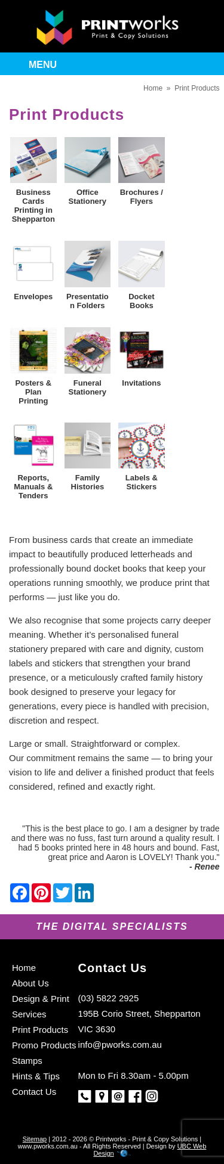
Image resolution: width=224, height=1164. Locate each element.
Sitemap (35, 1139)
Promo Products (44, 1045)
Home (152, 88)
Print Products (196, 88)
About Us (30, 983)
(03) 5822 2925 (108, 998)
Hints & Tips (36, 1076)
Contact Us (34, 1092)
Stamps (27, 1061)
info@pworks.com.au (120, 1044)
